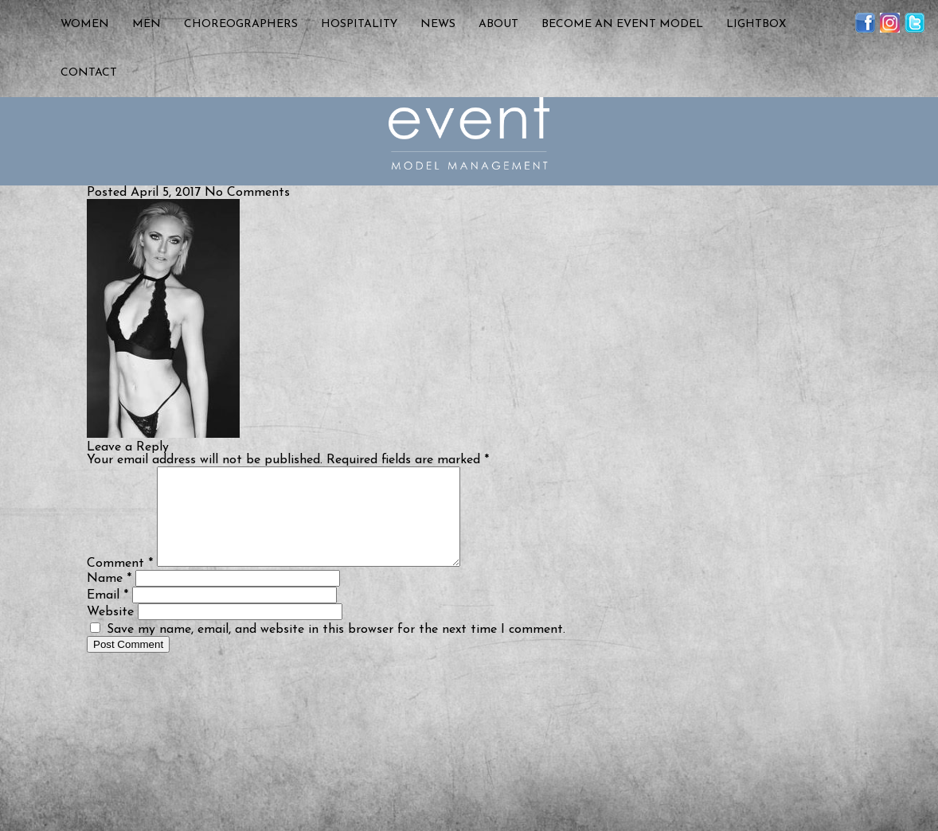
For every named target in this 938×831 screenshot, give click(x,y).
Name (109, 597)
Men (146, 24)
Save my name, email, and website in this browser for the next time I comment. (336, 648)
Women (85, 24)
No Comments (247, 192)
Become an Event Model (622, 24)
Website (110, 631)
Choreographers (241, 24)
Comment (120, 582)
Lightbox (756, 24)
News (437, 24)
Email (107, 614)
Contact (89, 73)
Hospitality (359, 24)
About (498, 24)
